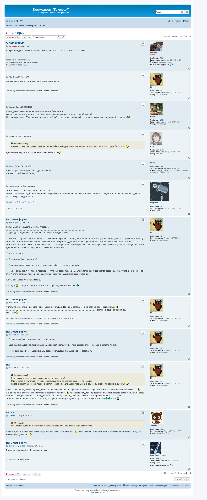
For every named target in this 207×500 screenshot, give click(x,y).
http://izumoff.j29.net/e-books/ (20, 202)
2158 (161, 459)
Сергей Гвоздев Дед (158, 455)
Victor (152, 163)
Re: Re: (10, 412)
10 (161, 206)
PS (151, 87)
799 (161, 166)
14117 (162, 91)
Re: (8, 364)
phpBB (92, 490)
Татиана (153, 426)
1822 (161, 120)
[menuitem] (19, 21)
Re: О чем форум (16, 219)
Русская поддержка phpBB (98, 492)
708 (161, 58)
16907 (162, 429)
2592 (161, 150)
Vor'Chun (153, 53)
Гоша (152, 146)
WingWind (154, 203)
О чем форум (15, 33)
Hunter (152, 116)
